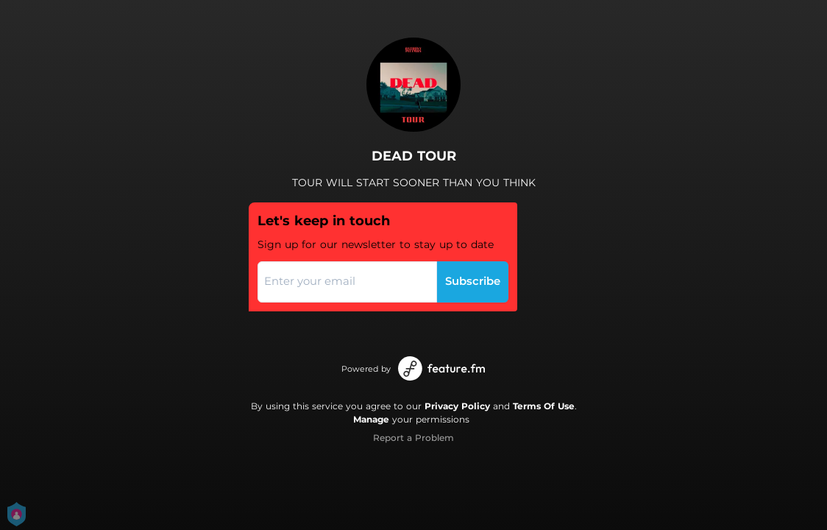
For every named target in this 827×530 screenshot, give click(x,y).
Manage (371, 419)
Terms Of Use (544, 405)
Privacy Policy (457, 405)
